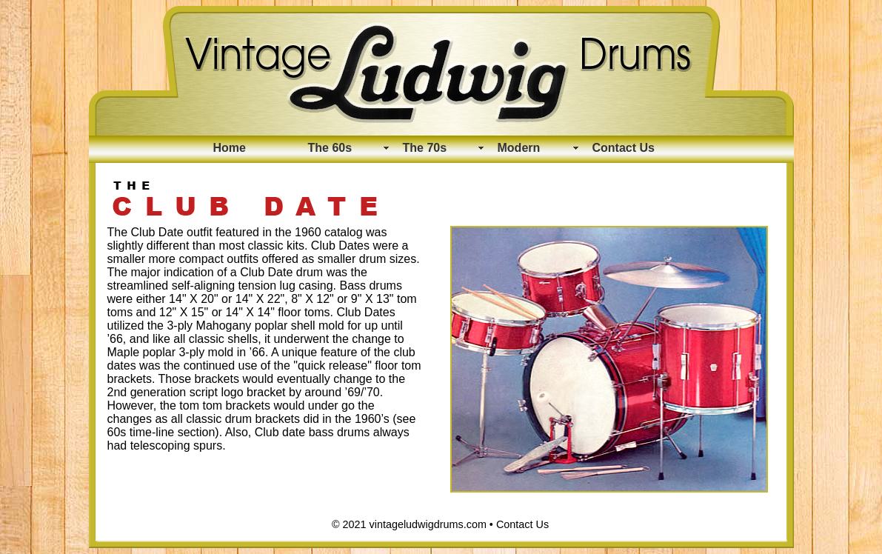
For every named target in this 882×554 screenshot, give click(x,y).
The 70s (425, 147)
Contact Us (623, 147)
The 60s (330, 147)
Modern (519, 147)
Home (229, 147)
